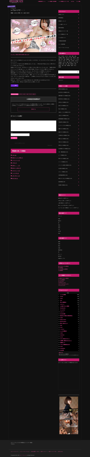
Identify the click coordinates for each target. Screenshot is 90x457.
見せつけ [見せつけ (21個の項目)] (76, 60)
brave (61, 327)
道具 (34, 94)
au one (61, 336)
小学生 (14, 163)
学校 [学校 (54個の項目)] (71, 57)
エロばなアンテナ (62, 282)
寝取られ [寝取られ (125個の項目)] (74, 57)
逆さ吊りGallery (63, 321)
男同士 (21, 94)
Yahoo (61, 298)
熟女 (59, 224)
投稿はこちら (61, 14)
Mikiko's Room (63, 319)
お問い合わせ (60, 451)
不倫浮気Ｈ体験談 (63, 122)
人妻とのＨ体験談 (63, 115)
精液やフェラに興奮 (17, 157)
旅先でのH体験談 (63, 105)
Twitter (61, 317)
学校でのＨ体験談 (63, 141)
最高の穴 (60, 198)
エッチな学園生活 (63, 330)
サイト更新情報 (61, 44)
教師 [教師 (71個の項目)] (72, 56)
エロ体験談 (60, 270)
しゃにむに (62, 328)
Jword (61, 346)
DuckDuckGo (62, 307)
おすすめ (72, 1)
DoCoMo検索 (62, 313)
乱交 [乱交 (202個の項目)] (67, 57)
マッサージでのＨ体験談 (64, 125)
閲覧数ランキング (62, 21)
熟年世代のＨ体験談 (63, 98)
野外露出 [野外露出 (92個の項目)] (60, 63)
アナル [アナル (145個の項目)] (77, 59)
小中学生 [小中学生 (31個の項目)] (72, 60)
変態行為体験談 (63, 89)
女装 (14, 155)
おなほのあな (62, 348)
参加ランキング (43, 451)
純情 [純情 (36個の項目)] (63, 63)
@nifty (61, 332)
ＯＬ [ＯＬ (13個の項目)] (67, 60)
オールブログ (61, 280)
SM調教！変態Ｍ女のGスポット (66, 340)
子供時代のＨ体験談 (63, 135)
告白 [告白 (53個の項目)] (64, 59)
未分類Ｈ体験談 (63, 168)
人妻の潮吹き (61, 202)
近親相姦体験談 (63, 175)
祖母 (59, 218)
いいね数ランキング (62, 24)
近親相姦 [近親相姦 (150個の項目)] (60, 57)
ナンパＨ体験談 (63, 161)
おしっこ (60, 215)
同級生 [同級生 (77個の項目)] (60, 65)
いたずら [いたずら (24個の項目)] (62, 56)
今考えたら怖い (61, 200)
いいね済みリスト (62, 37)
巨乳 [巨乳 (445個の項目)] (64, 60)
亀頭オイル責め (16, 168)
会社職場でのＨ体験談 (64, 148)
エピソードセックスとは (63, 47)
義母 (59, 226)
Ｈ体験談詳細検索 (62, 40)
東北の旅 (15, 178)
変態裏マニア (62, 342)
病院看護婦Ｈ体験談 (63, 118)
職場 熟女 (60, 249)
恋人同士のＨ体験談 (63, 92)
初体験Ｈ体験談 (63, 185)
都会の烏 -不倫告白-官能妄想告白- (66, 315)
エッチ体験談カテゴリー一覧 (63, 1)
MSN (61, 325)
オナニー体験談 (63, 171)
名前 (11, 132)
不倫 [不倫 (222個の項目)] (71, 59)
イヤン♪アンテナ (61, 285)
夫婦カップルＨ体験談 (64, 112)
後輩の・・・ (16, 165)
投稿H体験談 (61, 27)
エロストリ (62, 304)
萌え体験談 (60, 267)
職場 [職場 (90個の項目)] (59, 59)
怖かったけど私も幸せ (63, 205)
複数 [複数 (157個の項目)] (72, 65)
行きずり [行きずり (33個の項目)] (70, 62)
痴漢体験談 (61, 181)
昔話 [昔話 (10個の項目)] (69, 60)
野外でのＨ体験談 (63, 158)
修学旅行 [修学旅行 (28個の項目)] (71, 63)
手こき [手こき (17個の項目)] (75, 65)
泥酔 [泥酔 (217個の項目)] (78, 57)
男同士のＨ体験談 (15, 94)
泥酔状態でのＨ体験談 (64, 95)
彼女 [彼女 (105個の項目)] (65, 65)
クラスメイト (16, 160)
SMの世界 (62, 350)
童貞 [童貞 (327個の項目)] (67, 62)
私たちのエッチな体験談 (63, 266)
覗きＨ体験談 (62, 108)
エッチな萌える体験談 (63, 268)
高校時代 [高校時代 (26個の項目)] (67, 59)
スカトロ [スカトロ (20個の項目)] (64, 62)
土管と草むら (16, 175)
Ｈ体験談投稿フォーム (41, 1)
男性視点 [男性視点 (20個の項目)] (68, 65)
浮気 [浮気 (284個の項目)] (75, 63)
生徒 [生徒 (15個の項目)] (62, 65)
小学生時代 (30, 94)
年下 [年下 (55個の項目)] (62, 59)
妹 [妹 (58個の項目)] (77, 62)
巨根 (59, 247)
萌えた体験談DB (63, 302)
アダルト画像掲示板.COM (65, 344)
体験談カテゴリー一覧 (63, 30)
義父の (59, 220)
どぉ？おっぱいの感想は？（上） (65, 207)
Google (61, 296)
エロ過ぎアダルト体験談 (63, 278)
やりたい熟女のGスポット (65, 338)
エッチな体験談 (61, 279)
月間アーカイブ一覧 (52, 451)
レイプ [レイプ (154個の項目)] (74, 59)
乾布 (59, 233)
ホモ (25, 94)
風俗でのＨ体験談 (63, 132)
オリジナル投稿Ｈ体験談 (64, 165)
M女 (59, 229)
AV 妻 (59, 231)
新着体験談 (60, 17)
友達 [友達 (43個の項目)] (75, 56)
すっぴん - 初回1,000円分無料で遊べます (20, 54)
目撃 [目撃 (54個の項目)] (68, 63)
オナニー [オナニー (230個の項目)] (66, 56)
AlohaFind (62, 334)
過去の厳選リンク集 (35, 451)
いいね (14, 85)
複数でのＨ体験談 (63, 128)
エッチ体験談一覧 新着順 (52, 1)
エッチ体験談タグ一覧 (63, 34)
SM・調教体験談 (63, 151)
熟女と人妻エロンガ (64, 323)
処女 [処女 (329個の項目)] (70, 56)
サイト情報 (78, 1)
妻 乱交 (59, 256)
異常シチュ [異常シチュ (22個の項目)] (60, 60)
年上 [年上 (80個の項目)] (59, 56)
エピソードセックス (14, 451)
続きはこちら (61, 352)
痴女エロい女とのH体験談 (65, 178)
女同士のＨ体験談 (63, 102)
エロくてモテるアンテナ (63, 283)
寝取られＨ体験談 (63, 138)
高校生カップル (61, 258)
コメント (13, 119)
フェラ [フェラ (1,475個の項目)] (74, 62)
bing (61, 300)
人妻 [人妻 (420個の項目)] (66, 63)
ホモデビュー (16, 170)
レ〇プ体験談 (62, 155)
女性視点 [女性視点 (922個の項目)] (60, 62)
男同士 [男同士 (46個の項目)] (64, 57)
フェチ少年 (15, 173)
